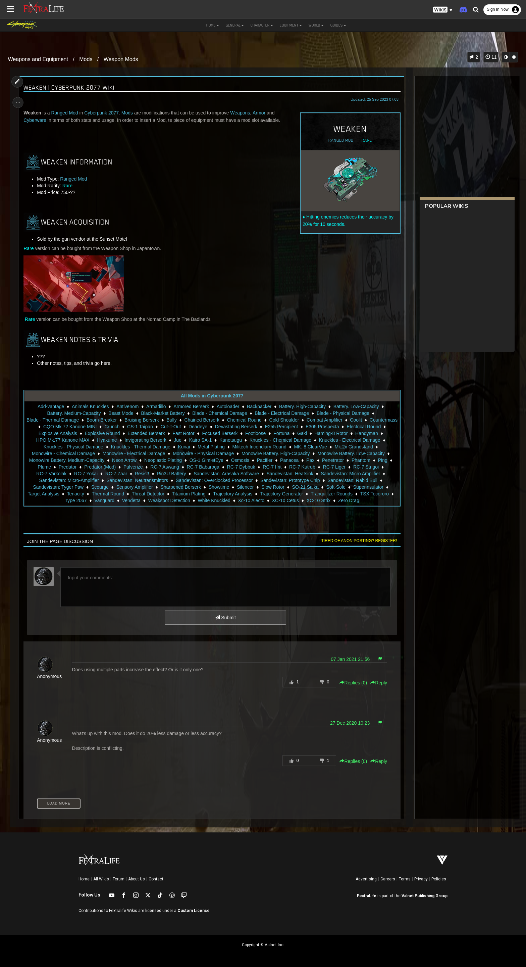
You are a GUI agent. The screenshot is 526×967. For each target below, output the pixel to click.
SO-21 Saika (366, 487)
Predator (136, 467)
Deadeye (232, 426)
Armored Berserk (191, 406)
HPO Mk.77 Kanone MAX (112, 440)
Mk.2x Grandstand (65, 453)
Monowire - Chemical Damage (123, 453)
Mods (85, 59)
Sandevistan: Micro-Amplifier (131, 480)
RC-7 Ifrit (340, 467)
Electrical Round (50, 433)
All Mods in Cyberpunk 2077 (211, 395)
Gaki (338, 433)
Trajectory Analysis (307, 493)
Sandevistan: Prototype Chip (352, 480)
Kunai (241, 446)
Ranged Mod (339, 140)
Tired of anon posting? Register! (357, 540)
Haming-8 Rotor (366, 433)
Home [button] (212, 25)
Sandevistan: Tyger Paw (119, 487)
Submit (225, 617)
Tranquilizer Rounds (53, 500)
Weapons (242, 112)
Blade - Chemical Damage (219, 413)
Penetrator (44, 467)
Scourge (161, 487)
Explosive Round (138, 433)
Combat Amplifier (338, 420)
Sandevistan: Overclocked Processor (276, 480)
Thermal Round (183, 493)
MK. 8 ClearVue (367, 446)
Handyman (66, 440)
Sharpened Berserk (241, 487)
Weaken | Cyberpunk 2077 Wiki (70, 87)
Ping (93, 467)
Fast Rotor (219, 433)
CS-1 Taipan (175, 426)
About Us (136, 879)
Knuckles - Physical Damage (130, 446)
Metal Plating (268, 446)
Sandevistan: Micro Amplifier (64, 480)
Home (84, 879)
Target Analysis (118, 493)
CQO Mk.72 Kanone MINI (105, 426)
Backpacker (259, 406)
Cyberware (36, 120)
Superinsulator (80, 493)
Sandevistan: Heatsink (354, 473)
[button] (442, 10)
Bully (185, 420)
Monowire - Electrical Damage (194, 453)
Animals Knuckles (90, 406)
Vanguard (158, 500)
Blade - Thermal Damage (66, 420)
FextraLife (366, 895)
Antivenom (127, 406)
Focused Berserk (255, 433)
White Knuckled (267, 500)
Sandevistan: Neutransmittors (199, 480)
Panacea (363, 460)
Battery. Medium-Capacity (74, 413)
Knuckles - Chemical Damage (330, 440)
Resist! (207, 473)
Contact (156, 879)
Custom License (193, 910)
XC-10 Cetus (338, 500)
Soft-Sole (47, 493)
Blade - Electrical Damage (282, 413)
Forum (118, 879)
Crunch (146, 426)
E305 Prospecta (357, 426)
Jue (227, 440)
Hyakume (156, 440)
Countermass (56, 426)
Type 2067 (129, 500)
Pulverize (201, 467)
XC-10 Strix (372, 500)
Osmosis (314, 460)
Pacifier (338, 460)
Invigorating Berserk (195, 440)
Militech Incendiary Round (317, 446)
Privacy (421, 879)
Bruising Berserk (155, 420)
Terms (405, 879)
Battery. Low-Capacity (356, 406)
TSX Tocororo (96, 500)
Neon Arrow (198, 460)
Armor (260, 112)
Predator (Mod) (168, 467)
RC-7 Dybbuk (309, 467)
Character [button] (262, 25)
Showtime (279, 487)
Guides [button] (338, 25)
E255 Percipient (316, 426)
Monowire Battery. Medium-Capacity (140, 460)
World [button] (316, 25)
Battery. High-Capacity (302, 406)
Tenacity (150, 493)
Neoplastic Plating (237, 460)
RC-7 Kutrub (370, 467)
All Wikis (101, 879)
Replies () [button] (351, 682)
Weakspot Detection (222, 500)
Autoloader (227, 406)
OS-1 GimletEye (280, 460)
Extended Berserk (182, 433)
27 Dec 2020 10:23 (348, 723)
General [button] (235, 25)
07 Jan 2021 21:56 (348, 659)
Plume (112, 467)
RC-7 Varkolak (116, 473)
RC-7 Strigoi (81, 473)
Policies (438, 879)
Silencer (306, 487)
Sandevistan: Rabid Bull (62, 487)
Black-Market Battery (163, 413)
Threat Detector (223, 493)
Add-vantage (50, 406)
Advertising (366, 879)
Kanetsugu (280, 440)
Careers (387, 879)
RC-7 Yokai (151, 473)
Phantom (71, 467)
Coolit (370, 420)
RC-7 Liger (49, 473)
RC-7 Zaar (181, 473)
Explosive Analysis (93, 433)
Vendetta (184, 500)
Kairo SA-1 (250, 440)
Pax (384, 460)
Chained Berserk (215, 420)
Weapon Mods (121, 59)
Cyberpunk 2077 (103, 112)
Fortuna (317, 433)
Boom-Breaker (115, 420)
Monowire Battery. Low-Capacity (61, 460)
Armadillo (155, 406)
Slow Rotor (333, 487)
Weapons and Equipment (38, 59)
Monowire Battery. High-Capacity (336, 453)
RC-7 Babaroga (271, 467)
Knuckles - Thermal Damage (197, 446)
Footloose (291, 433)
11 (490, 57)
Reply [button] (377, 682)
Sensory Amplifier (195, 487)
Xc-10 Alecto (304, 500)
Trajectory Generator (356, 493)
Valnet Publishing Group (425, 895)
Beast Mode (121, 413)
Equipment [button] (291, 25)
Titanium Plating (263, 493)
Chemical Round (258, 420)
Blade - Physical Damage (342, 413)
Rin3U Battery (236, 473)
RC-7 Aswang (232, 467)
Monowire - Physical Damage (263, 453)
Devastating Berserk (271, 426)
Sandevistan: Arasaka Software (291, 473)
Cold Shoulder (298, 420)
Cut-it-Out (205, 426)
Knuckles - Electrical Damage (62, 446)
